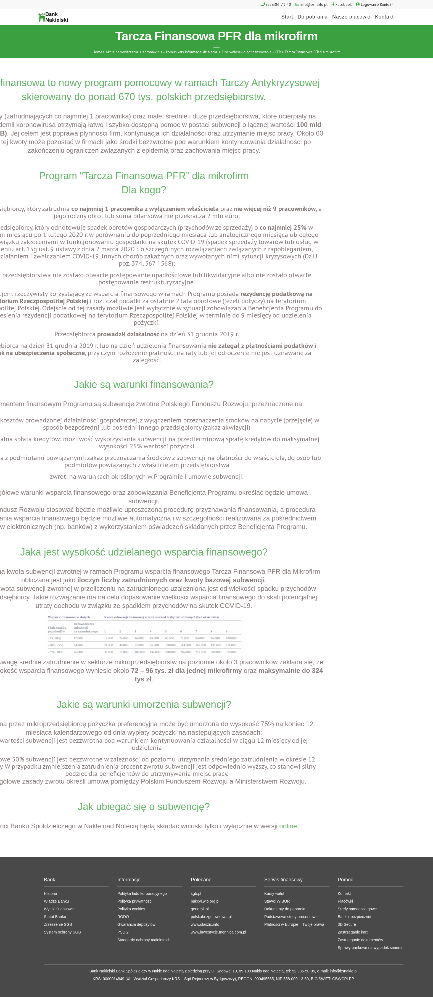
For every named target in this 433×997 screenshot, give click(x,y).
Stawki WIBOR (277, 886)
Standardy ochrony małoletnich (143, 925)
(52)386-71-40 (278, 4)
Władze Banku (56, 886)
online (102, 826)
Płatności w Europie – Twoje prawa (294, 910)
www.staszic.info (205, 910)
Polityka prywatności (134, 886)
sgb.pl (196, 879)
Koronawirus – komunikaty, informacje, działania (179, 52)
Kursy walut (274, 879)
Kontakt (344, 879)
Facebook (344, 4)
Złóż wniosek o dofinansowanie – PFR (251, 52)
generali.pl (200, 894)
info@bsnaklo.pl (314, 4)
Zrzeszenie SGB (58, 910)
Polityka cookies (131, 894)
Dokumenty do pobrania (284, 894)
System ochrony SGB (62, 917)
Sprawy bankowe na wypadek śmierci (370, 933)
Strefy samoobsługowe (357, 894)
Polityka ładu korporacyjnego (142, 879)
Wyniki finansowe (59, 894)
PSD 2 (122, 917)
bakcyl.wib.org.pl (205, 886)
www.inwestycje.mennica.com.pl (218, 917)
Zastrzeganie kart (353, 917)
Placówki (345, 886)
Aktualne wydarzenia (122, 52)
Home (97, 52)
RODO (123, 902)
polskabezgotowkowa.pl (211, 902)
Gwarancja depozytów (136, 910)
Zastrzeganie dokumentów (360, 925)
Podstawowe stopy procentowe (291, 902)
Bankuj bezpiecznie (354, 902)
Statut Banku (55, 902)
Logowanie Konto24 (377, 4)
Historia (50, 879)
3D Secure (347, 910)
